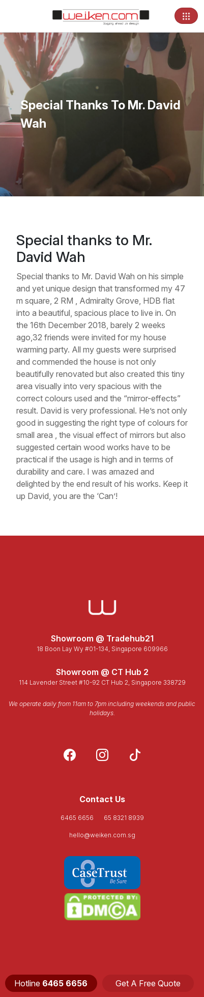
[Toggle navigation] (186, 16)
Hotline (51, 983)
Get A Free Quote (148, 983)
